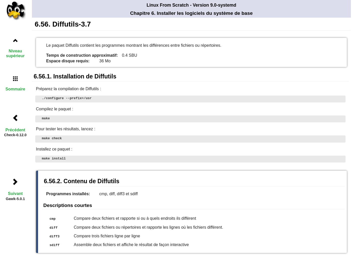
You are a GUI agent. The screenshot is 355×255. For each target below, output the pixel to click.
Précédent (15, 130)
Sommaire (15, 89)
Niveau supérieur (15, 53)
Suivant (15, 193)
